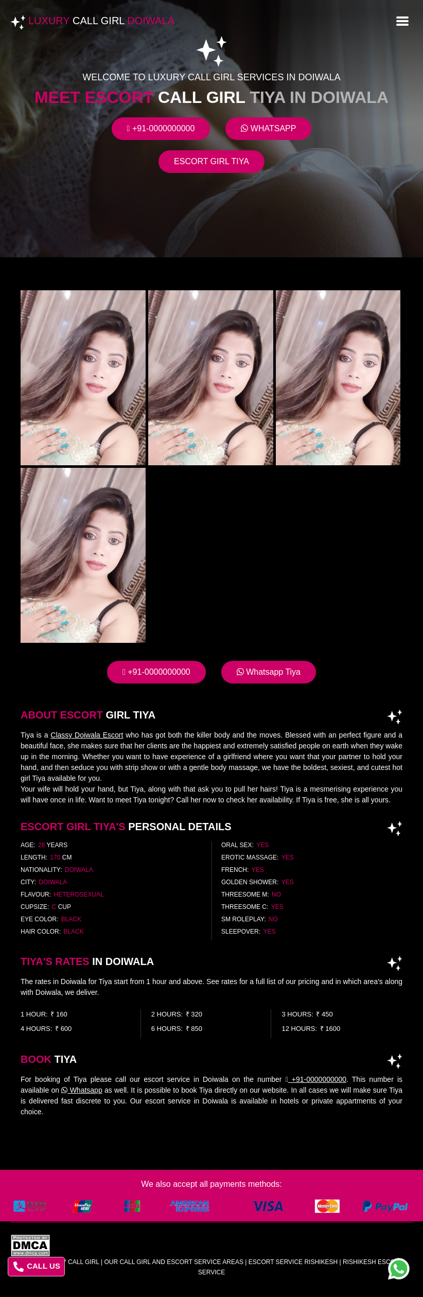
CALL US (36, 1266)
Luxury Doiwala (101, 20)
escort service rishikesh (293, 1262)
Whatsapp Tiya (269, 672)
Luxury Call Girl (70, 1262)
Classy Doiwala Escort (86, 735)
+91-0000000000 (161, 128)
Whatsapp (268, 128)
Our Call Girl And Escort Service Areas (173, 1262)
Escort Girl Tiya (211, 161)
